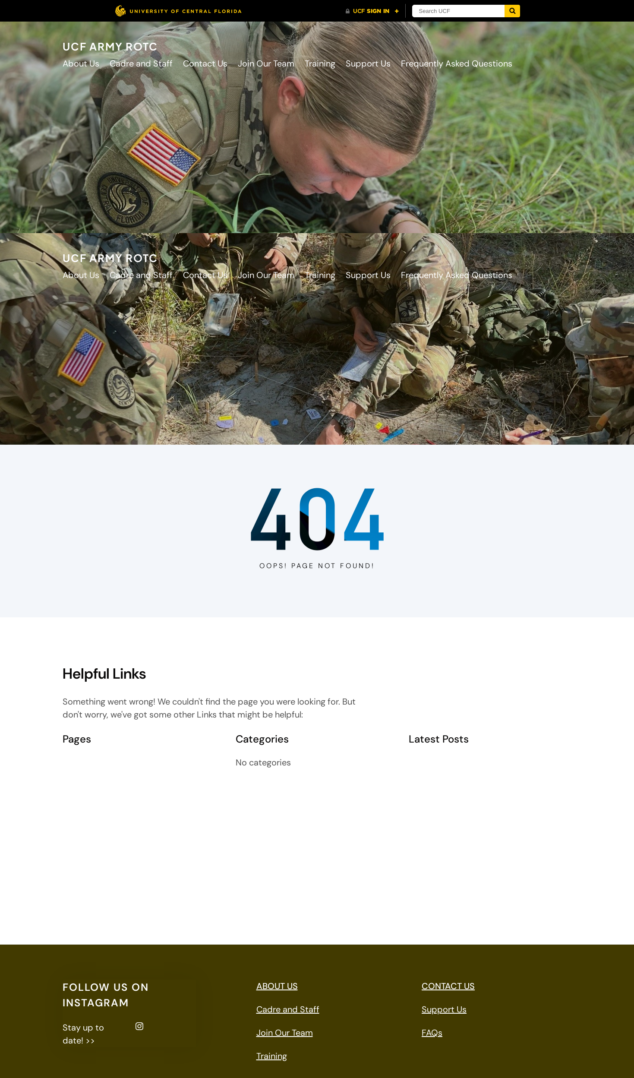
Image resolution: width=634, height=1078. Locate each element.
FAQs (432, 1032)
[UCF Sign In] (372, 11)
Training (78, 900)
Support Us (85, 883)
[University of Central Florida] (178, 10)
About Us (81, 762)
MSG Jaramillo (91, 866)
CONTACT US (448, 986)
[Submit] (512, 11)
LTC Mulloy (83, 848)
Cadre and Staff (94, 779)
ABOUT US (277, 986)
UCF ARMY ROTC (110, 46)
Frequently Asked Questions (118, 814)
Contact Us (85, 797)
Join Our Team (91, 831)
